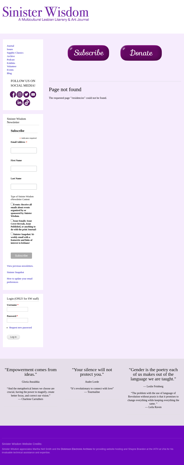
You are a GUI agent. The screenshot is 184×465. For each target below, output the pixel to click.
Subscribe (98, 30)
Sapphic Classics (15, 52)
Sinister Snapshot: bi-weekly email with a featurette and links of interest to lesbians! (22, 238)
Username (12, 305)
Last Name (16, 178)
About (90, 30)
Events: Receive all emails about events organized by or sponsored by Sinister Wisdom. (21, 210)
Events (10, 70)
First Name (16, 160)
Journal (83, 30)
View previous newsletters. (20, 266)
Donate (107, 30)
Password (12, 316)
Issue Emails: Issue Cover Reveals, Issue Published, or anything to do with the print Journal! (23, 225)
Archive (136, 30)
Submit (123, 30)
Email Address (19, 142)
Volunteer (115, 30)
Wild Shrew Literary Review (167, 30)
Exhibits (11, 63)
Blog (150, 30)
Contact (144, 30)
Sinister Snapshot (15, 272)
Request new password (20, 327)
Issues (10, 49)
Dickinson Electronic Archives (76, 449)
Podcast (11, 59)
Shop (130, 30)
